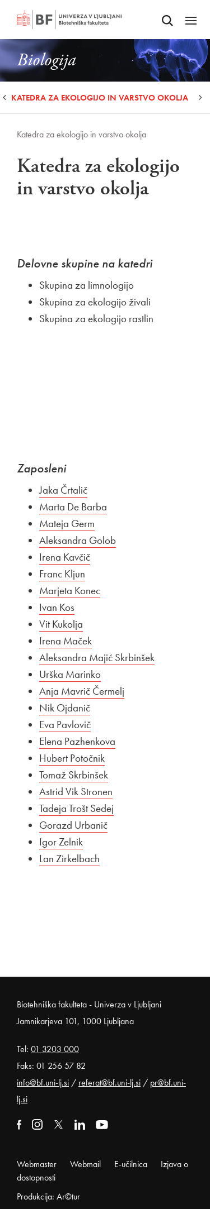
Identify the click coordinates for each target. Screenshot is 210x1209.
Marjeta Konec (69, 591)
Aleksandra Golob (77, 540)
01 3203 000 (55, 1049)
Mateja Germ (67, 524)
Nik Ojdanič (64, 708)
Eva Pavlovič (65, 725)
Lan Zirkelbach (69, 859)
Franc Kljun (62, 574)
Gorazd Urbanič (73, 825)
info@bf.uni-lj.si (43, 1082)
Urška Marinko (70, 674)
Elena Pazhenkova (77, 741)
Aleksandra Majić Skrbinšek (97, 658)
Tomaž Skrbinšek (73, 775)
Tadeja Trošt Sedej (76, 808)
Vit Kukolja (61, 624)
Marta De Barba (73, 507)
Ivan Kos (56, 607)
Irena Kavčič (64, 557)
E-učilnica (130, 1164)
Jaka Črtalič (63, 490)
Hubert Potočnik (72, 758)
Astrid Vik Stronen (76, 792)
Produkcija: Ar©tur (48, 1196)
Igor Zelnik (61, 842)
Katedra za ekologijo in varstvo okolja (99, 97)
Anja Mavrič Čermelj (81, 691)
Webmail (85, 1164)
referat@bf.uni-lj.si (109, 1082)
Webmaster (37, 1164)
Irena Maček (65, 641)
